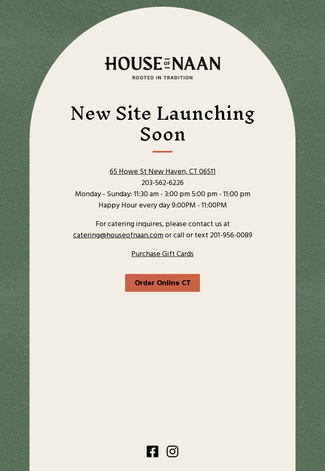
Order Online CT (163, 283)
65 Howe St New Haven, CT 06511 (163, 172)
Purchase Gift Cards (162, 254)
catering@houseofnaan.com (118, 235)
